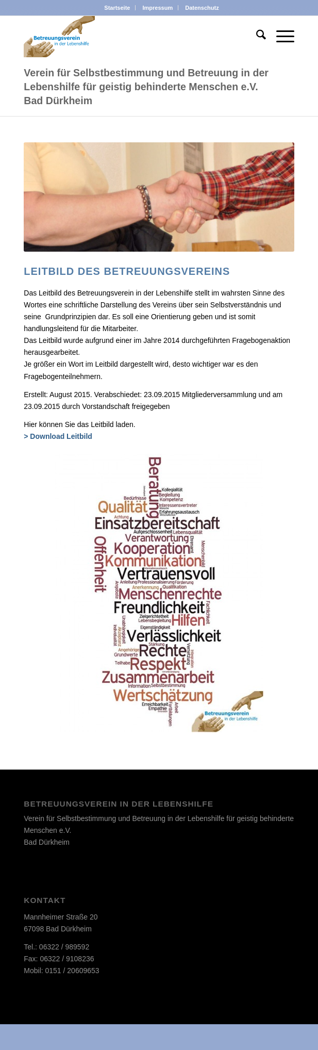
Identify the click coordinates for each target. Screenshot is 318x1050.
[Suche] (256, 36)
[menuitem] (117, 7)
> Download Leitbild (58, 436)
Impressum (158, 8)
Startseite (117, 8)
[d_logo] (132, 36)
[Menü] (280, 36)
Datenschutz (202, 8)
